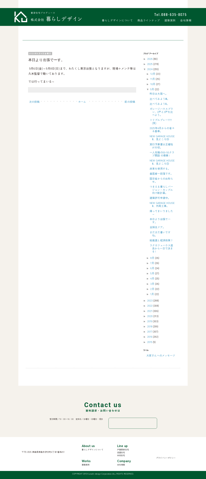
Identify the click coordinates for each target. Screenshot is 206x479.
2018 (150, 326)
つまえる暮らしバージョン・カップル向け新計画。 (161, 190)
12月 (153, 74)
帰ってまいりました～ (161, 212)
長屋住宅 (121, 452)
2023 (150, 300)
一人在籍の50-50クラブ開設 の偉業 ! (162, 153)
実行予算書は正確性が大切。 (161, 145)
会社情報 (186, 20)
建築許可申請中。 (160, 198)
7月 (152, 263)
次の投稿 (34, 102)
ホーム (82, 102)
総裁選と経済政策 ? (161, 240)
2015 (150, 342)
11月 (153, 79)
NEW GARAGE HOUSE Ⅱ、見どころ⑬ (162, 161)
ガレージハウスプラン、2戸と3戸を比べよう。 (161, 112)
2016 (150, 336)
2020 (150, 316)
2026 (150, 59)
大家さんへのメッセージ (160, 355)
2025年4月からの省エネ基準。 (162, 129)
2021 (150, 311)
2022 (150, 305)
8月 (152, 258)
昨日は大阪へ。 (159, 94)
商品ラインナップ (148, 20)
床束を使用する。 (160, 168)
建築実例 (170, 20)
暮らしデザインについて (117, 20)
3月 (152, 284)
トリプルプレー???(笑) (161, 121)
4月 (152, 278)
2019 (150, 321)
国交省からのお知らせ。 (161, 180)
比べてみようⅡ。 (159, 104)
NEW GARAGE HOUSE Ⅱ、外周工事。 (162, 204)
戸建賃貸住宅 (123, 449)
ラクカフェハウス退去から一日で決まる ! (161, 248)
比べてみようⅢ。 (160, 99)
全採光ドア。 (157, 227)
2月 (152, 289)
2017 (150, 331)
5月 (152, 273)
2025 (150, 64)
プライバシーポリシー (166, 457)
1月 (152, 294)
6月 (152, 268)
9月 (152, 89)
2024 (150, 69)
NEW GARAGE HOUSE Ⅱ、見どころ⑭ (162, 137)
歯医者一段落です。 (161, 173)
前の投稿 (130, 102)
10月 (153, 84)
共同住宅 (121, 455)
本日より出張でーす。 (160, 220)
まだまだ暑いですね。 (160, 233)
